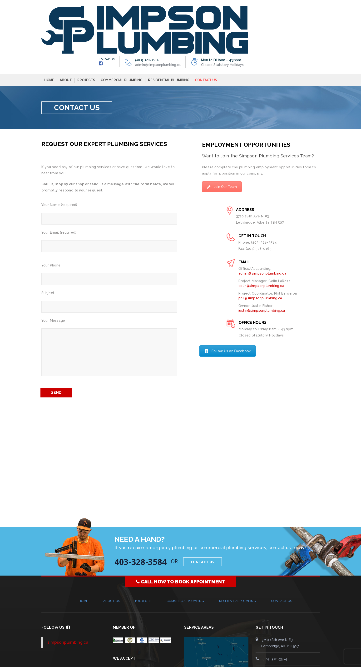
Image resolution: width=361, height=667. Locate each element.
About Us (111, 554)
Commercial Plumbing (122, 33)
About (66, 33)
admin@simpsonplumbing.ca (286, 625)
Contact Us (206, 33)
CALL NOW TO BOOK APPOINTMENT (180, 534)
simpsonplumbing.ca (67, 595)
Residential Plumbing (168, 33)
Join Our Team (222, 139)
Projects (86, 33)
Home (49, 33)
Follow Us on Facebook (233, 304)
